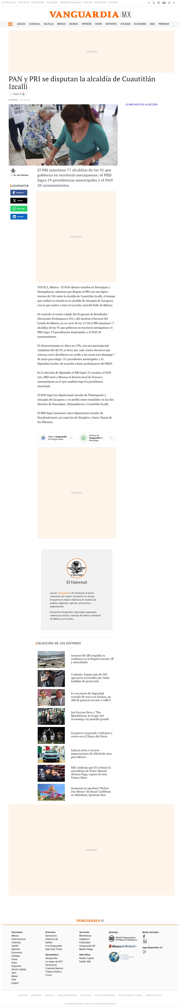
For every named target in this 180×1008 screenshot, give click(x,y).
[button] (10, 24)
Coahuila (34, 23)
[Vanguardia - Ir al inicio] (90, 14)
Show (98, 23)
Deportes (111, 23)
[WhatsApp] (97, 438)
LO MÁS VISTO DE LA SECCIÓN (142, 104)
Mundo (73, 23)
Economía (140, 23)
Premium (163, 23)
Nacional (13, 100)
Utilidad (125, 23)
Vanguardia (64, 593)
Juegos (21, 23)
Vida (152, 23)
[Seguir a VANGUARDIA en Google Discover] (17, 94)
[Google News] (56, 438)
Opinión (87, 23)
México (61, 23)
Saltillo (49, 23)
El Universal (21, 175)
